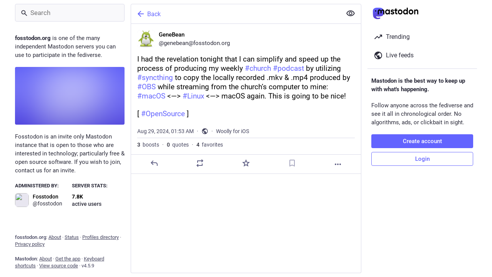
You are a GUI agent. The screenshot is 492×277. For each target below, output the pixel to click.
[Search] (70, 13)
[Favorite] (246, 163)
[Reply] (154, 163)
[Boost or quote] (199, 163)
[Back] (235, 13)
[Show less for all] (350, 13)
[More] (337, 164)
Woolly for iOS (232, 131)
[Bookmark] (292, 163)
